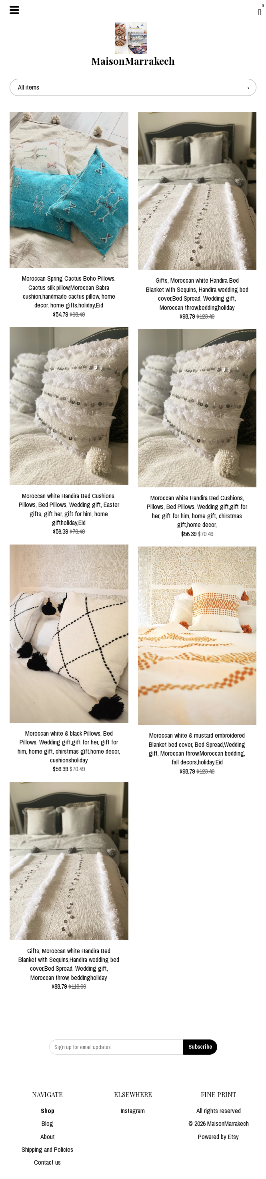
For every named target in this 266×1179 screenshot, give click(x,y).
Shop (47, 1110)
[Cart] (259, 12)
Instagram (133, 1110)
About (47, 1136)
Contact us (47, 1162)
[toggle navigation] (14, 10)
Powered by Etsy (218, 1136)
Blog (47, 1123)
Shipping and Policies (47, 1149)
